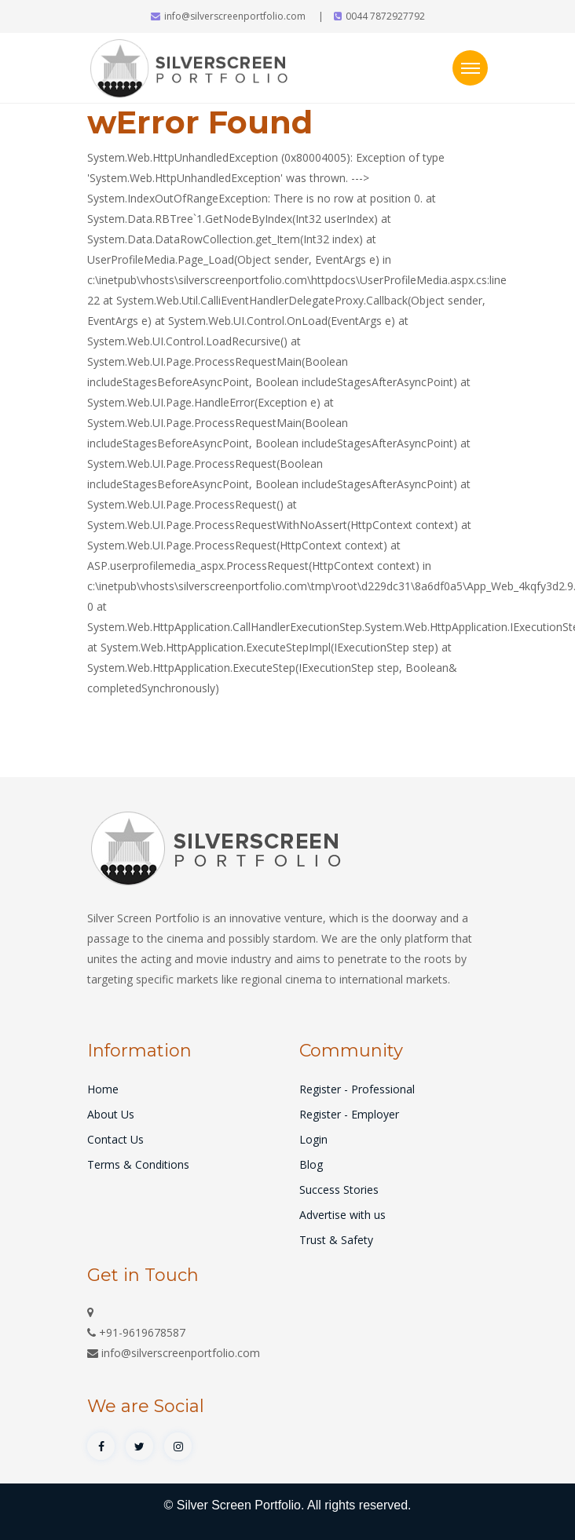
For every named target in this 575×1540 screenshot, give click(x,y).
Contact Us (115, 1139)
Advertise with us (342, 1214)
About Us (110, 1114)
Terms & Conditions (138, 1164)
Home (103, 1089)
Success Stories (339, 1189)
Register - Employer (349, 1114)
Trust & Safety (336, 1239)
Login (313, 1139)
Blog (311, 1164)
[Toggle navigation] (470, 68)
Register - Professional (357, 1089)
